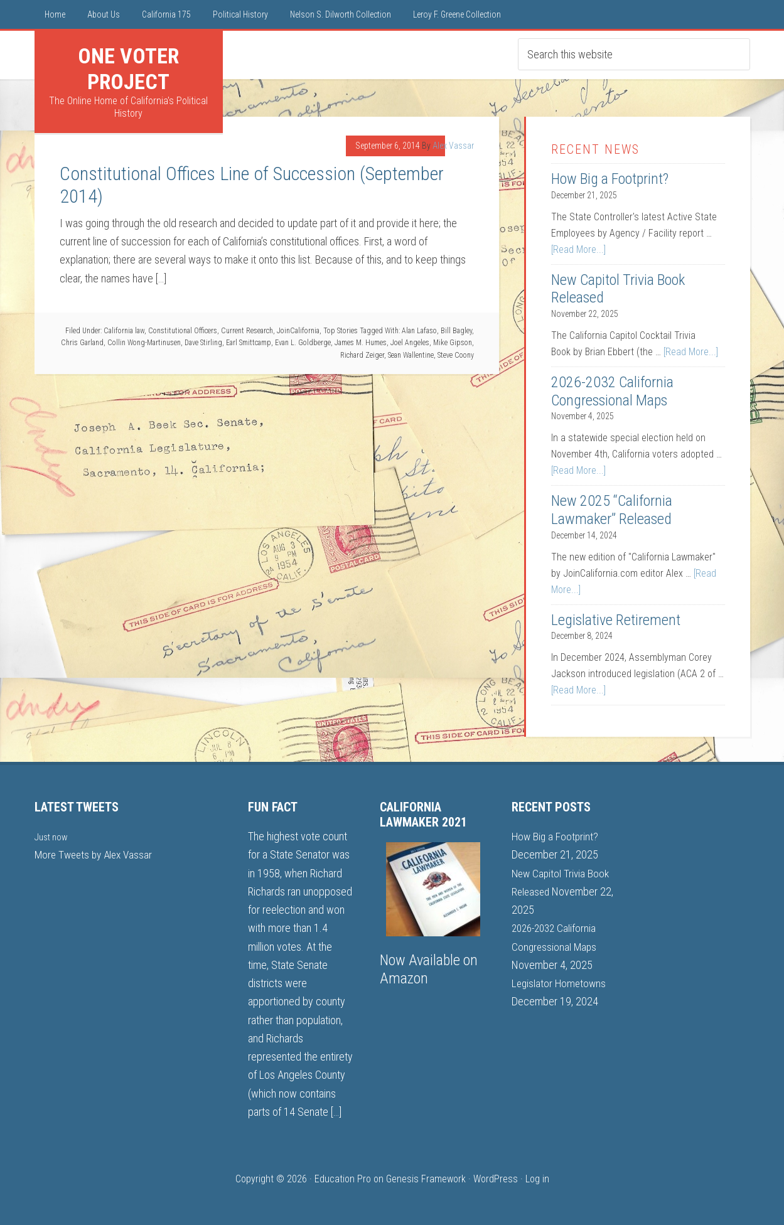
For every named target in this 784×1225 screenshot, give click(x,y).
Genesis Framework (426, 1179)
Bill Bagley (456, 330)
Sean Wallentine (411, 355)
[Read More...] (578, 249)
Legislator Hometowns (560, 983)
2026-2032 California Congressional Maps (612, 391)
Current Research (247, 330)
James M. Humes (361, 342)
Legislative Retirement (615, 620)
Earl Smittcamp (248, 342)
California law (124, 330)
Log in (537, 1179)
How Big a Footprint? (610, 179)
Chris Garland (82, 342)
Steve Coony (456, 355)
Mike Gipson (452, 342)
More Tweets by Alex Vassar (96, 854)
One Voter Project (128, 68)
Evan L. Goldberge (303, 342)
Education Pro (342, 1179)
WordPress (495, 1179)
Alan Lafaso (419, 330)
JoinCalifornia (298, 330)
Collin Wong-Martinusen (144, 342)
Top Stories (340, 330)
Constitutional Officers (182, 330)
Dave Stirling (203, 342)
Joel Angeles (409, 342)
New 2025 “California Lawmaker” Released (611, 510)
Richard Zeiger (362, 355)
